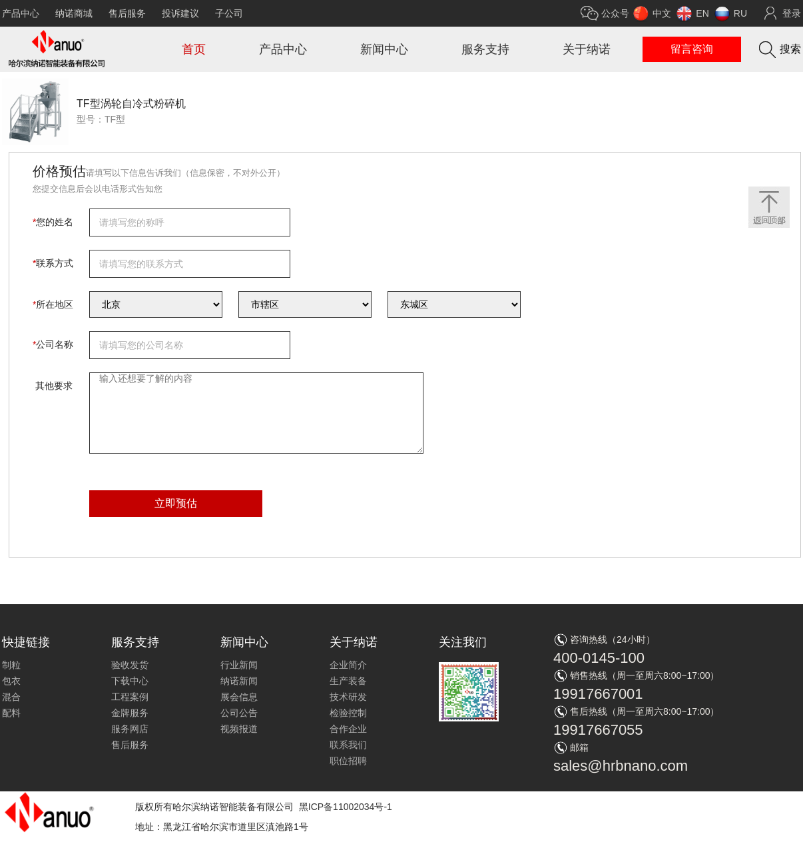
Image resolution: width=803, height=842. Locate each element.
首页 (194, 49)
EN (702, 13)
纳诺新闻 (239, 680)
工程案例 (129, 696)
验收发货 (129, 664)
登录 (791, 13)
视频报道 (239, 728)
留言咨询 (691, 49)
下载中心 (129, 680)
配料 (11, 712)
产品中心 (20, 13)
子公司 (229, 13)
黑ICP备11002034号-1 (345, 806)
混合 (11, 696)
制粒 (11, 664)
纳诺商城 (74, 13)
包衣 (11, 680)
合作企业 (348, 728)
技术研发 (348, 696)
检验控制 (348, 712)
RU (740, 13)
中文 (662, 13)
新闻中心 (384, 49)
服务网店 (129, 728)
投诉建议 (180, 13)
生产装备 (348, 680)
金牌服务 (129, 712)
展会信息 (239, 696)
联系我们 (348, 744)
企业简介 (348, 664)
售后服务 (127, 13)
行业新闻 (239, 664)
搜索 (790, 49)
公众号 (615, 13)
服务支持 (485, 49)
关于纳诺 (587, 49)
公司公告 (239, 712)
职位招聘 (348, 760)
